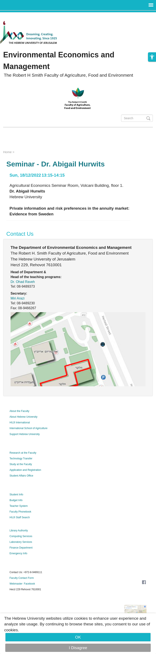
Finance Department (21, 547)
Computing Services (21, 536)
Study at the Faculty (21, 464)
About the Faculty (19, 411)
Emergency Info (18, 553)
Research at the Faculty (23, 452)
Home (7, 152)
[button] (152, 57)
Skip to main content (18, 15)
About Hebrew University (23, 416)
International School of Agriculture (28, 428)
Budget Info (16, 500)
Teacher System (19, 505)
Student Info (16, 494)
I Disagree (78, 648)
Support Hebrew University (25, 434)
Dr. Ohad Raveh (23, 282)
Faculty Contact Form (22, 577)
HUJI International (20, 422)
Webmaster (16, 583)
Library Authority (19, 530)
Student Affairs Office (21, 475)
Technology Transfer (21, 458)
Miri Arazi (18, 298)
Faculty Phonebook (20, 511)
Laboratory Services (21, 541)
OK (78, 637)
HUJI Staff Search (20, 517)
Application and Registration (25, 469)
